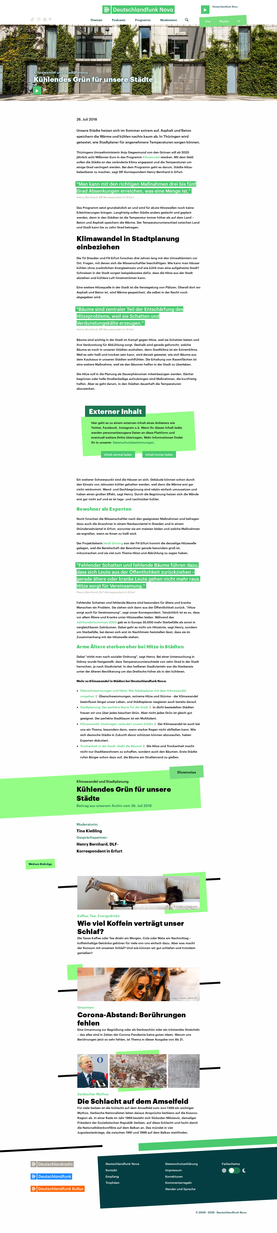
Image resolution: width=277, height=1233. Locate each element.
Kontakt (111, 1170)
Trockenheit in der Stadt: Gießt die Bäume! (111, 746)
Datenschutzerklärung (181, 1164)
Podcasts (118, 20)
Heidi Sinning (113, 543)
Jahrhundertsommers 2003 (97, 622)
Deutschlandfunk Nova (122, 1164)
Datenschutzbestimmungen (133, 442)
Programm (143, 20)
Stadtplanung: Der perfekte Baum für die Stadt (114, 707)
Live (208, 21)
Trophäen (112, 1182)
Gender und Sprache (180, 1189)
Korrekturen (174, 1176)
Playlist (224, 21)
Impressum (173, 1170)
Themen (96, 20)
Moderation (168, 20)
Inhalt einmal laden (118, 454)
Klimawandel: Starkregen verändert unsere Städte (116, 724)
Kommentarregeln (178, 1182)
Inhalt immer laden (159, 454)
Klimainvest (151, 157)
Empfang (112, 1176)
